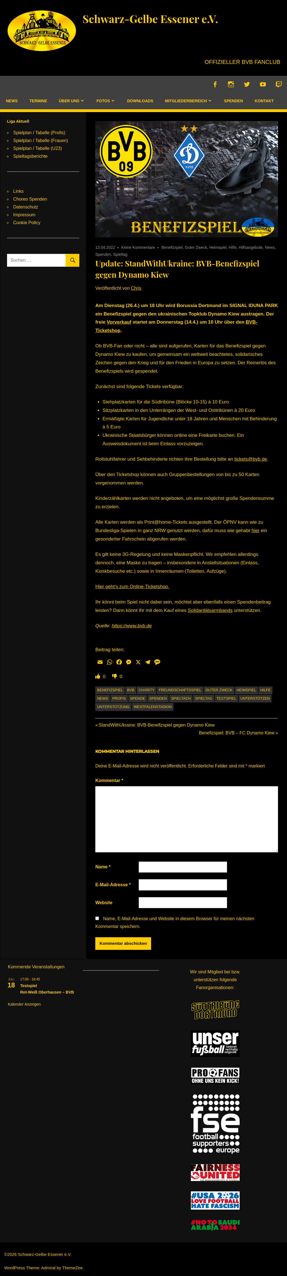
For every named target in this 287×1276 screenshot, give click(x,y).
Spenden (233, 101)
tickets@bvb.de (250, 459)
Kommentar (109, 780)
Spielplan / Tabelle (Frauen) (40, 140)
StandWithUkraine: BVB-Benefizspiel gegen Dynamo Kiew (156, 725)
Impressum (24, 214)
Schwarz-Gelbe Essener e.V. (153, 18)
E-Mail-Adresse (113, 885)
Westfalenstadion (153, 707)
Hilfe (233, 247)
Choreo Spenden (30, 199)
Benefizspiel (172, 247)
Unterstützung (113, 707)
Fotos (103, 101)
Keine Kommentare (138, 247)
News (12, 101)
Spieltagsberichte (30, 156)
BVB (130, 690)
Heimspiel (217, 247)
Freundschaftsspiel (180, 690)
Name (102, 867)
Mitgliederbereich (186, 101)
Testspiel (226, 699)
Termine (38, 101)
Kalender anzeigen (24, 1004)
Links (18, 191)
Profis (119, 699)
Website (103, 902)
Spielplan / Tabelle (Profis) (39, 132)
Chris (136, 288)
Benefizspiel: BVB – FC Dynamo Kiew (236, 733)
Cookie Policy (26, 222)
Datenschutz (25, 207)
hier (255, 530)
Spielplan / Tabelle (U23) (37, 148)
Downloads (140, 101)
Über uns (69, 101)
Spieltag (120, 254)
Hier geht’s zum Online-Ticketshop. (132, 587)
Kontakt (264, 101)
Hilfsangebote (251, 247)
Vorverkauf (119, 322)
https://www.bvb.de (132, 626)
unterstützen (255, 699)
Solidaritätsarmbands (210, 610)
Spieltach (181, 699)
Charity (146, 690)
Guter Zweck (196, 247)
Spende (137, 699)
